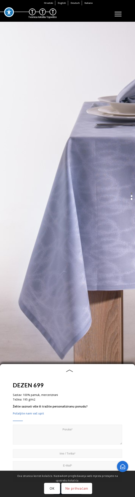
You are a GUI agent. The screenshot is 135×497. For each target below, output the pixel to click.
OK (52, 488)
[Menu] (116, 14)
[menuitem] (48, 3)
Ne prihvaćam (76, 488)
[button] (131, 193)
